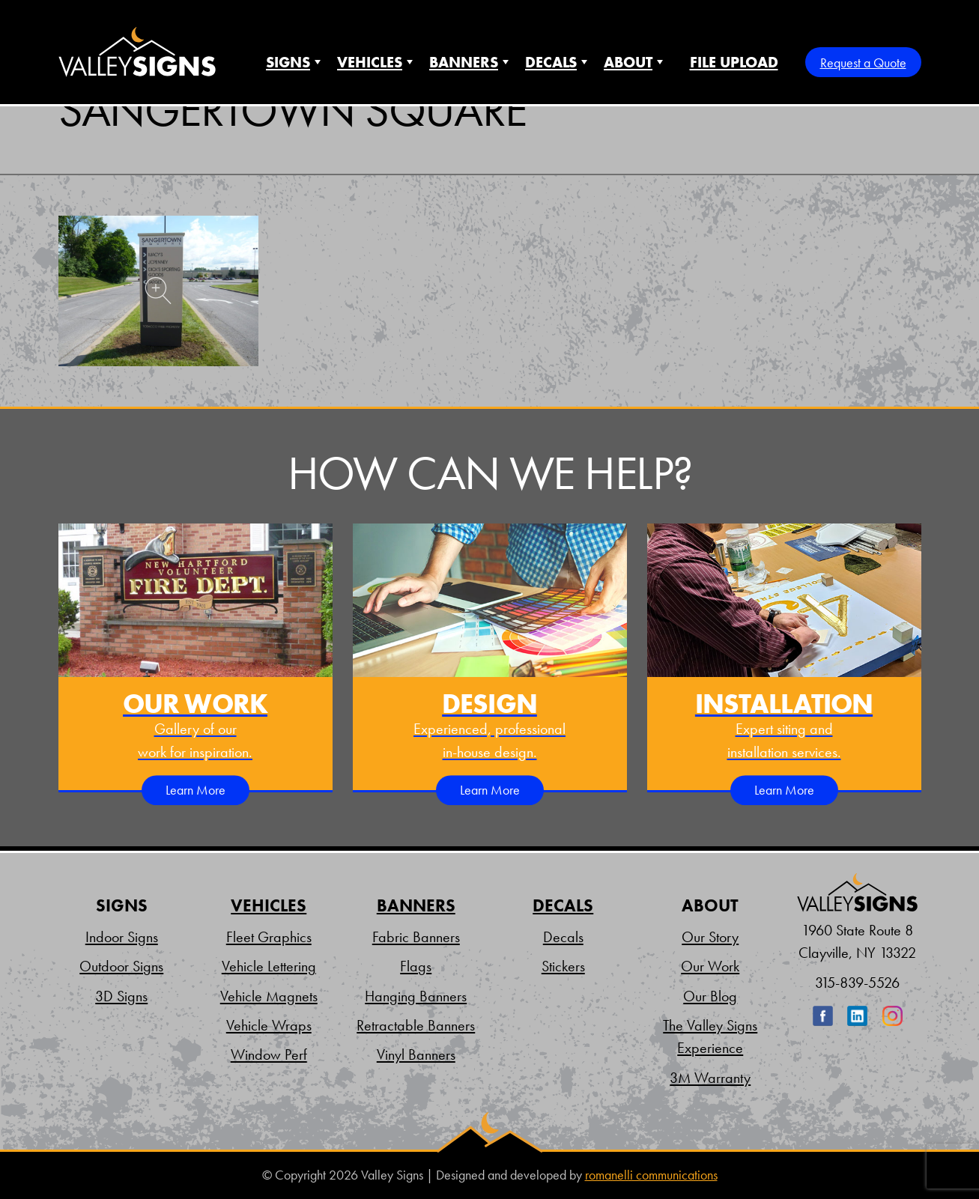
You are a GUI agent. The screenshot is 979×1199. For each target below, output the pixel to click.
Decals (551, 62)
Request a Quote (863, 62)
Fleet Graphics (269, 937)
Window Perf (269, 1054)
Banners (463, 62)
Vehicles (369, 62)
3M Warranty (710, 1077)
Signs (288, 62)
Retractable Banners (416, 1025)
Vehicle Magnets (269, 996)
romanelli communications (651, 1175)
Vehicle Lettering (269, 966)
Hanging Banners (416, 996)
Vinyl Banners (416, 1054)
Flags (415, 966)
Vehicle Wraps (269, 1025)
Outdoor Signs (121, 966)
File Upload (734, 62)
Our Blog (710, 996)
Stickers (563, 966)
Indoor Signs (121, 937)
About (628, 62)
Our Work (710, 966)
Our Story (710, 937)
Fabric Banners (416, 937)
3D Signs (121, 996)
